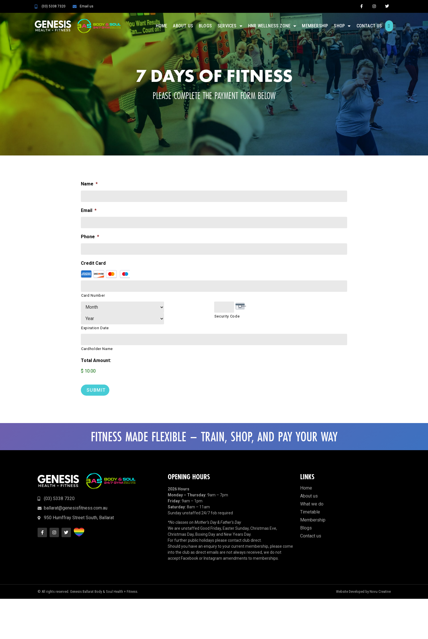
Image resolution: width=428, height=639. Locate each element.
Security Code (227, 317)
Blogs (205, 26)
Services (230, 26)
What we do (311, 492)
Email (89, 210)
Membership (315, 26)
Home (161, 26)
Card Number (93, 296)
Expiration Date (95, 317)
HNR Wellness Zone (272, 26)
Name (89, 184)
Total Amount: (96, 349)
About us (183, 26)
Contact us (369, 26)
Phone (90, 237)
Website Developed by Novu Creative (363, 580)
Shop (342, 26)
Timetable (310, 500)
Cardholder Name (97, 337)
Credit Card (93, 263)
